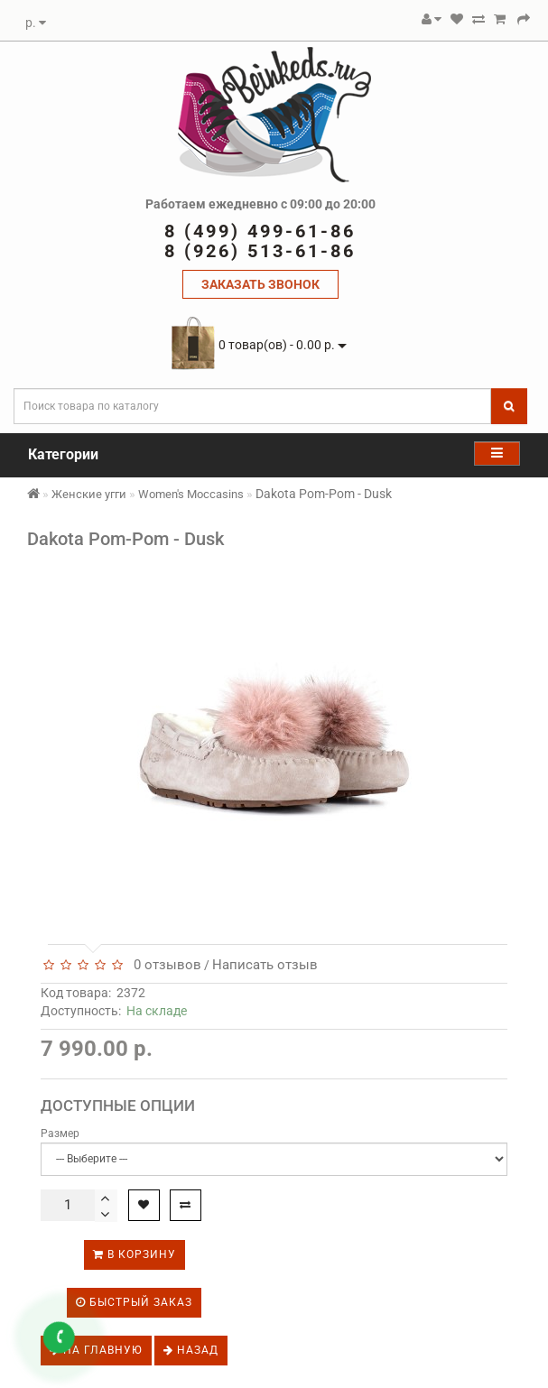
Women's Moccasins (191, 494)
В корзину (134, 1254)
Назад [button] (190, 1350)
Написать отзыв (265, 965)
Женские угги (88, 494)
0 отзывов (163, 965)
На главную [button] (96, 1350)
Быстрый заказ (134, 1302)
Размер (60, 1133)
